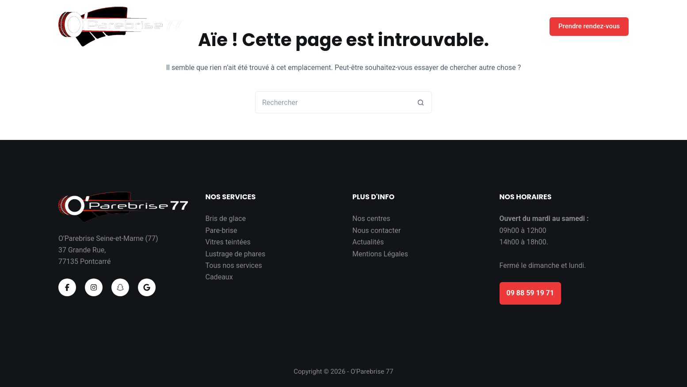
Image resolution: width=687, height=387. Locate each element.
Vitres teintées (228, 242)
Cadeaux (219, 277)
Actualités (368, 242)
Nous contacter (376, 230)
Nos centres (371, 218)
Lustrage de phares (236, 254)
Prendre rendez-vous (589, 26)
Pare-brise (221, 230)
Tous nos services (234, 265)
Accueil (418, 26)
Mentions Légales (380, 254)
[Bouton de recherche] (421, 102)
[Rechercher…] (332, 102)
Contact (521, 26)
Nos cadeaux (470, 26)
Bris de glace (226, 218)
